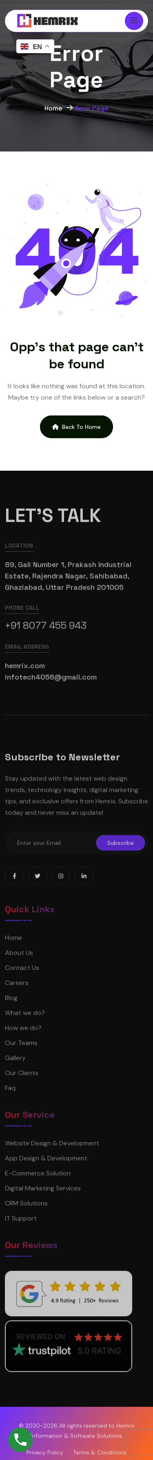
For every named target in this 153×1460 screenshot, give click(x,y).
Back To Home (76, 426)
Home (53, 109)
